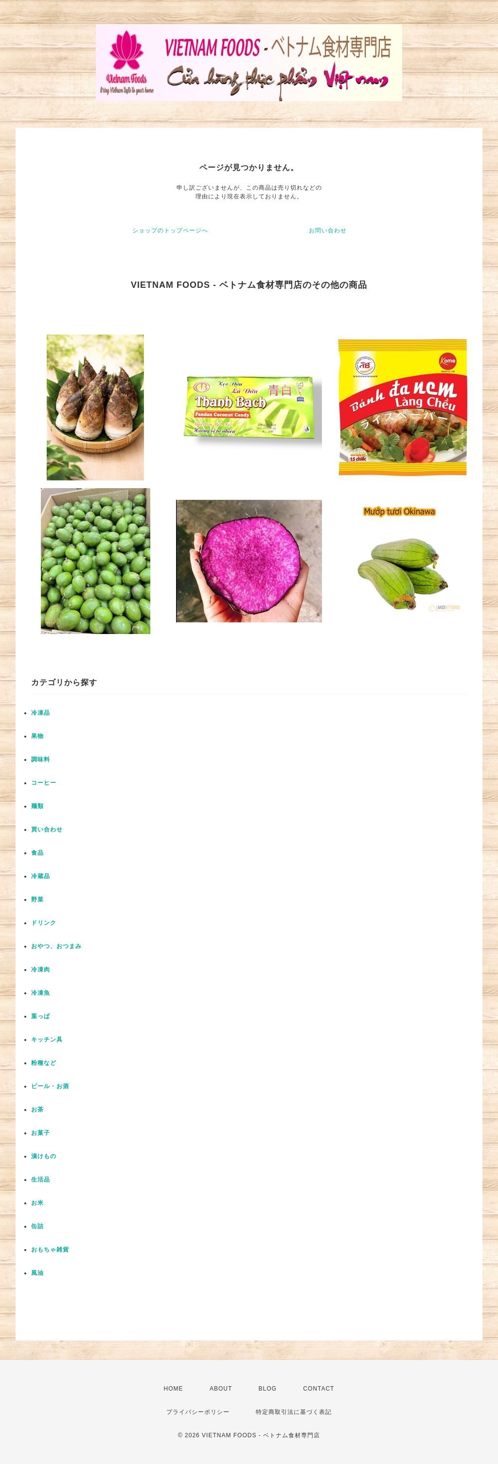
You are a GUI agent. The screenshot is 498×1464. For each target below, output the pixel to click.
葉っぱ (40, 1016)
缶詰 (37, 1226)
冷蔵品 (40, 876)
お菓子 (40, 1132)
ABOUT (221, 1388)
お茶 (37, 1109)
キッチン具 (47, 1039)
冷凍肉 (40, 969)
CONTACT (318, 1388)
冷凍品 (40, 712)
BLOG (268, 1388)
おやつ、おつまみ (56, 946)
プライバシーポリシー (198, 1412)
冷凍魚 (40, 992)
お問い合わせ (328, 230)
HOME (173, 1388)
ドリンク (43, 922)
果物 (37, 736)
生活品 (40, 1179)
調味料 (40, 759)
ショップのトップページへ (170, 230)
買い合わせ (47, 829)
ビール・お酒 (50, 1086)
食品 (37, 852)
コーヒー (43, 782)
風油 (37, 1273)
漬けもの (43, 1156)
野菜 (37, 899)
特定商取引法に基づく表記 (294, 1412)
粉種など (43, 1062)
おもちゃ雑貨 (50, 1249)
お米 (37, 1202)
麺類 (37, 806)
